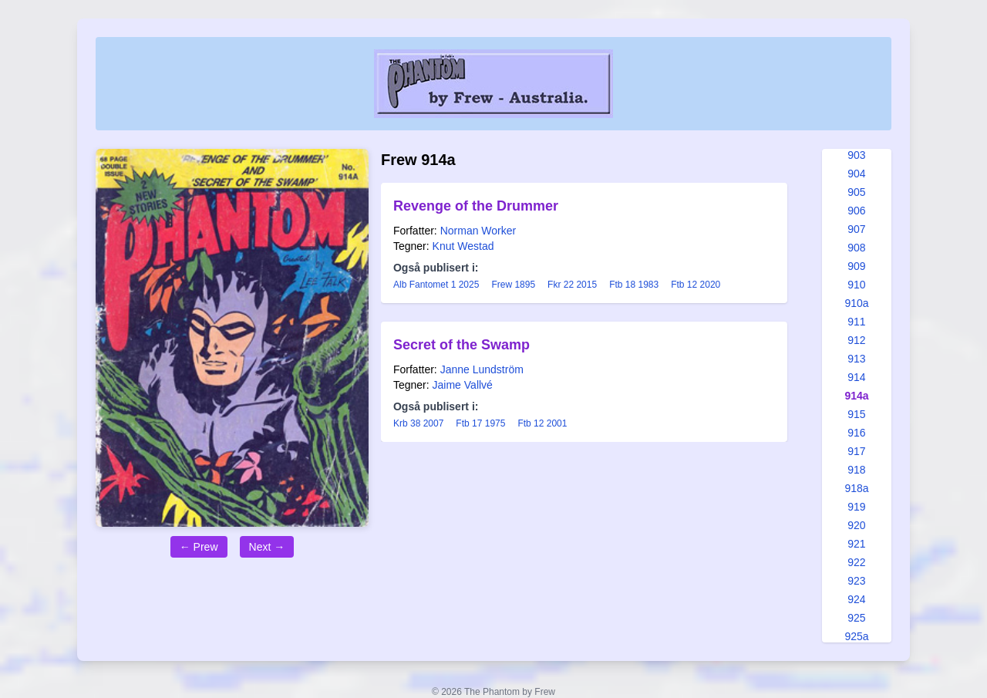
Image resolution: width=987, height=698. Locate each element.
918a (856, 488)
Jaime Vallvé (463, 385)
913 (856, 358)
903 (856, 155)
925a (856, 636)
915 (856, 414)
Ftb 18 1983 (634, 284)
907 (856, 229)
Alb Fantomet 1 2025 (436, 284)
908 (856, 247)
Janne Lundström (482, 369)
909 (856, 266)
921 (856, 544)
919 (856, 507)
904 (856, 173)
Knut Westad (463, 246)
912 (856, 340)
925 (856, 618)
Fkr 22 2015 (572, 284)
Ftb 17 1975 (480, 423)
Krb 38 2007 (418, 423)
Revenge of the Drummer (475, 206)
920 (856, 525)
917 (856, 451)
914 (856, 377)
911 (856, 321)
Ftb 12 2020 (695, 284)
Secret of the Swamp (461, 344)
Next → (267, 547)
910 (856, 284)
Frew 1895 (513, 284)
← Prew (199, 547)
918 (856, 470)
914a (856, 395)
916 (856, 433)
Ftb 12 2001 (542, 423)
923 (856, 581)
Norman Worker (478, 230)
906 (856, 210)
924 (856, 599)
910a (856, 303)
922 (856, 562)
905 (856, 192)
